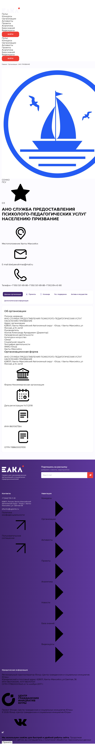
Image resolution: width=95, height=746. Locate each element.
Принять (7, 742)
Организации (9, 19)
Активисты (7, 21)
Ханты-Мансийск (13, 349)
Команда (45, 294)
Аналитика (7, 26)
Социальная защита (14, 342)
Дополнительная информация (16, 301)
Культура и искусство (15, 337)
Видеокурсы (8, 30)
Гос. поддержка (60, 294)
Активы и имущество (79, 294)
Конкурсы (7, 16)
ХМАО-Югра (10, 347)
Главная (4, 64)
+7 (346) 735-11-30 (9, 498)
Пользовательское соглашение (18, 546)
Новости (60, 611)
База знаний (8, 28)
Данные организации (12, 294)
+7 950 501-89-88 (19, 285)
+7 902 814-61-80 (53, 285)
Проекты (6, 23)
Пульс (5, 14)
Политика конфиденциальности (18, 523)
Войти (10, 34)
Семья (7, 340)
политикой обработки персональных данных (67, 740)
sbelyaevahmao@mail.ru (21, 264)
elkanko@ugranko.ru (10, 509)
